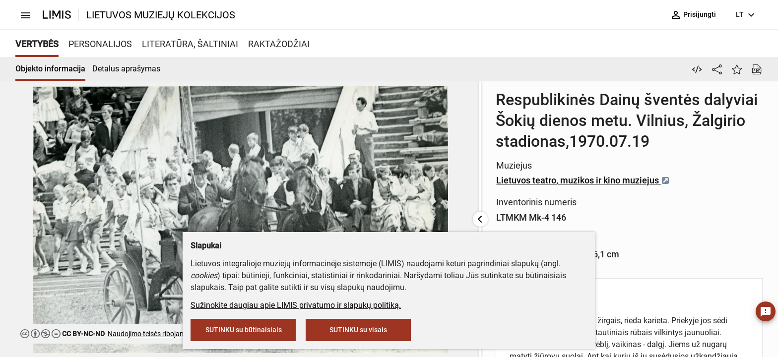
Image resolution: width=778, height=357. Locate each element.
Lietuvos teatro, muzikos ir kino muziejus (384, 159)
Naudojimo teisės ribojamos (150, 334)
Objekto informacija (50, 68)
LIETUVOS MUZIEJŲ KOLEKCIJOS (160, 15)
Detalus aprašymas (126, 68)
